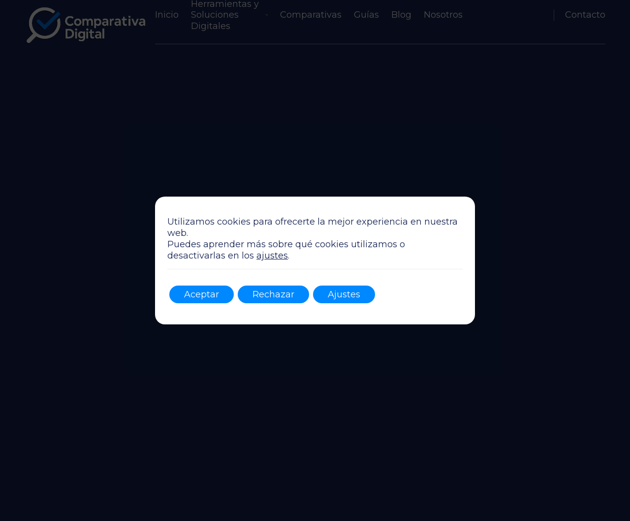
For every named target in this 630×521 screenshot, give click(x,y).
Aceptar (201, 294)
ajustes (272, 255)
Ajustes (344, 294)
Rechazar (273, 294)
